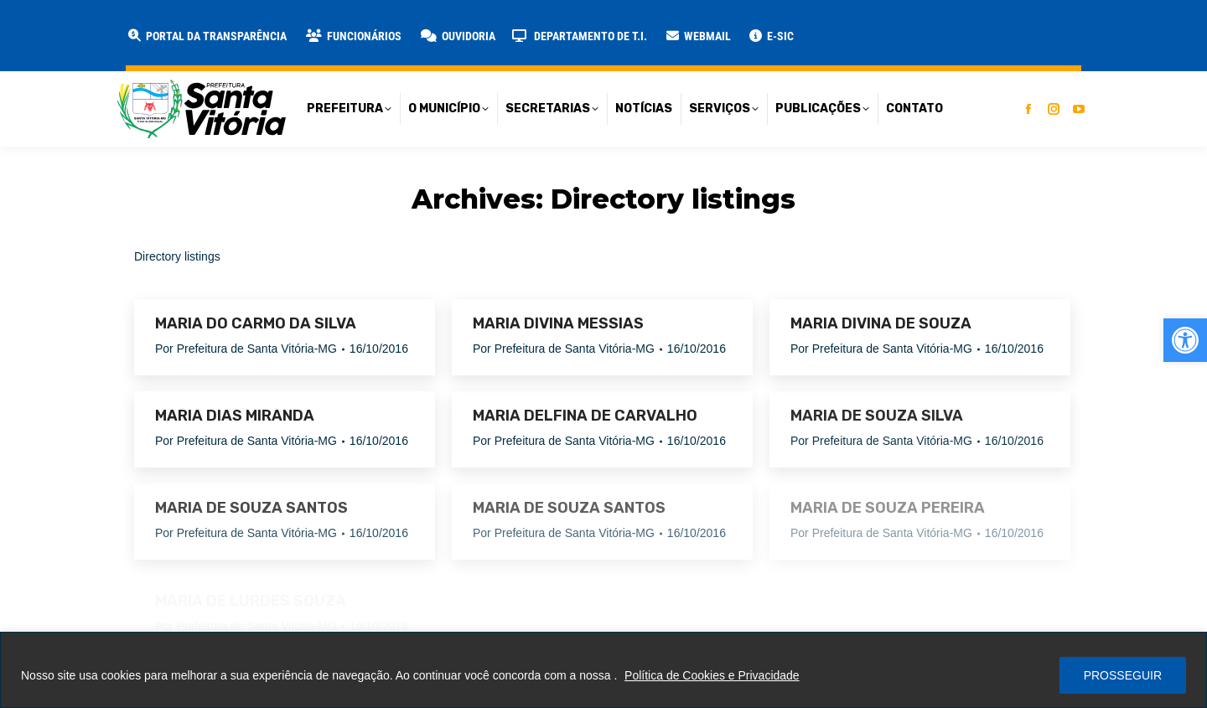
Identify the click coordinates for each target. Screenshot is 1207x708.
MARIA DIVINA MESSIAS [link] (558, 323)
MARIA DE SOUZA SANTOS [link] (251, 508)
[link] (1185, 340)
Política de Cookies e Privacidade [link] (712, 675)
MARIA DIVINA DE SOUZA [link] (880, 323)
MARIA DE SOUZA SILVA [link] (876, 415)
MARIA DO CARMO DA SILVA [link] (255, 323)
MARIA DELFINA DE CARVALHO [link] (585, 415)
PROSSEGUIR (1123, 675)
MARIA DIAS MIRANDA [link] (234, 415)
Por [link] (246, 348)
